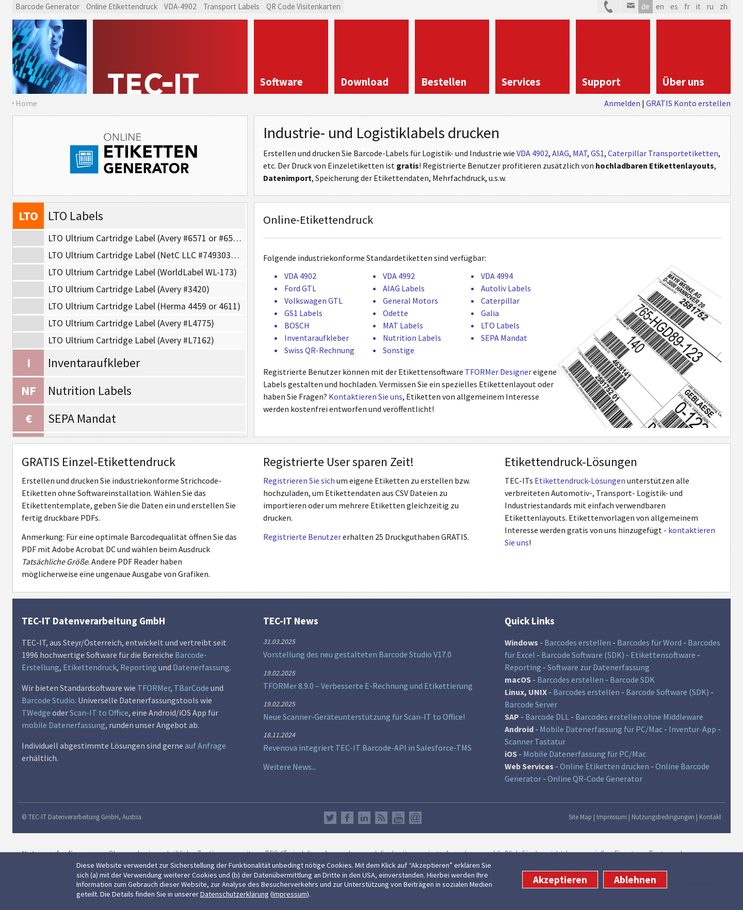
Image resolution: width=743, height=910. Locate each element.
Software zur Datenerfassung (598, 667)
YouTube (398, 818)
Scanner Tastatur (535, 741)
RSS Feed (381, 818)
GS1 (597, 153)
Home (26, 103)
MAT (580, 153)
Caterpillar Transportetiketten (663, 153)
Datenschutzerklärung (234, 894)
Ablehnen (635, 879)
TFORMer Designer (498, 372)
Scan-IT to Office (99, 712)
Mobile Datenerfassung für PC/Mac (601, 729)
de (645, 6)
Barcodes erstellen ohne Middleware (639, 717)
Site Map (580, 817)
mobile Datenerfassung (63, 725)
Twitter (330, 818)
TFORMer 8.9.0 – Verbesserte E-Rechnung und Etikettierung (368, 686)
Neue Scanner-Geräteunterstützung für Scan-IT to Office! (364, 717)
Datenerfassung (201, 667)
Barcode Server (531, 704)
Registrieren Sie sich (299, 480)
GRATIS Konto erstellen (688, 103)
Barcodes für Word (649, 642)
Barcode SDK (632, 679)
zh (724, 6)
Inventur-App (692, 729)
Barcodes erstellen (577, 642)
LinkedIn (364, 818)
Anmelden (622, 103)
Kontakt (710, 817)
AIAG (560, 153)
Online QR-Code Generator (594, 778)
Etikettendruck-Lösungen (580, 480)
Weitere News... (289, 767)
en (660, 6)
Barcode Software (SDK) (582, 655)
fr (687, 6)
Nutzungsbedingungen (663, 817)
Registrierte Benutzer (302, 537)
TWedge (36, 712)
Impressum (289, 894)
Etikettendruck (90, 667)
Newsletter (415, 818)
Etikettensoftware (663, 655)
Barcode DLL (547, 717)
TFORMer (153, 688)
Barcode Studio (48, 700)
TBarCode (191, 688)
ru (710, 6)
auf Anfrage (205, 745)
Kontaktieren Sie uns (365, 396)
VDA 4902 (532, 153)
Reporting (138, 667)
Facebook (347, 818)
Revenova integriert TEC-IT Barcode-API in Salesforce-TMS (367, 747)
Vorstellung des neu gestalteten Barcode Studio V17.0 (357, 654)
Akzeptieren (560, 879)
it (698, 6)
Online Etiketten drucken (604, 766)
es (674, 6)
